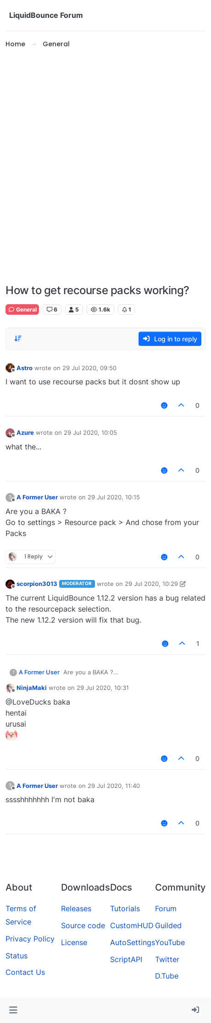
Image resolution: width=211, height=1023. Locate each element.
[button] (13, 1010)
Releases (76, 908)
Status (17, 955)
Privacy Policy (30, 938)
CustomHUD (132, 925)
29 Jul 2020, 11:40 (114, 785)
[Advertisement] (105, 166)
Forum (166, 908)
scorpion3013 (37, 583)
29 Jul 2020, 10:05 (90, 432)
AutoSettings (132, 942)
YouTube (170, 942)
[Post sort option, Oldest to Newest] (18, 338)
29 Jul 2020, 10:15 (114, 497)
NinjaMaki (32, 687)
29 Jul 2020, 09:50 (89, 368)
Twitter (167, 959)
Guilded (168, 925)
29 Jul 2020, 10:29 (151, 583)
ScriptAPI (126, 959)
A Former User (37, 497)
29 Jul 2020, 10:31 (103, 687)
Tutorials (125, 908)
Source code (83, 925)
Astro (25, 368)
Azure (25, 432)
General (22, 309)
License (74, 942)
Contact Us (25, 972)
